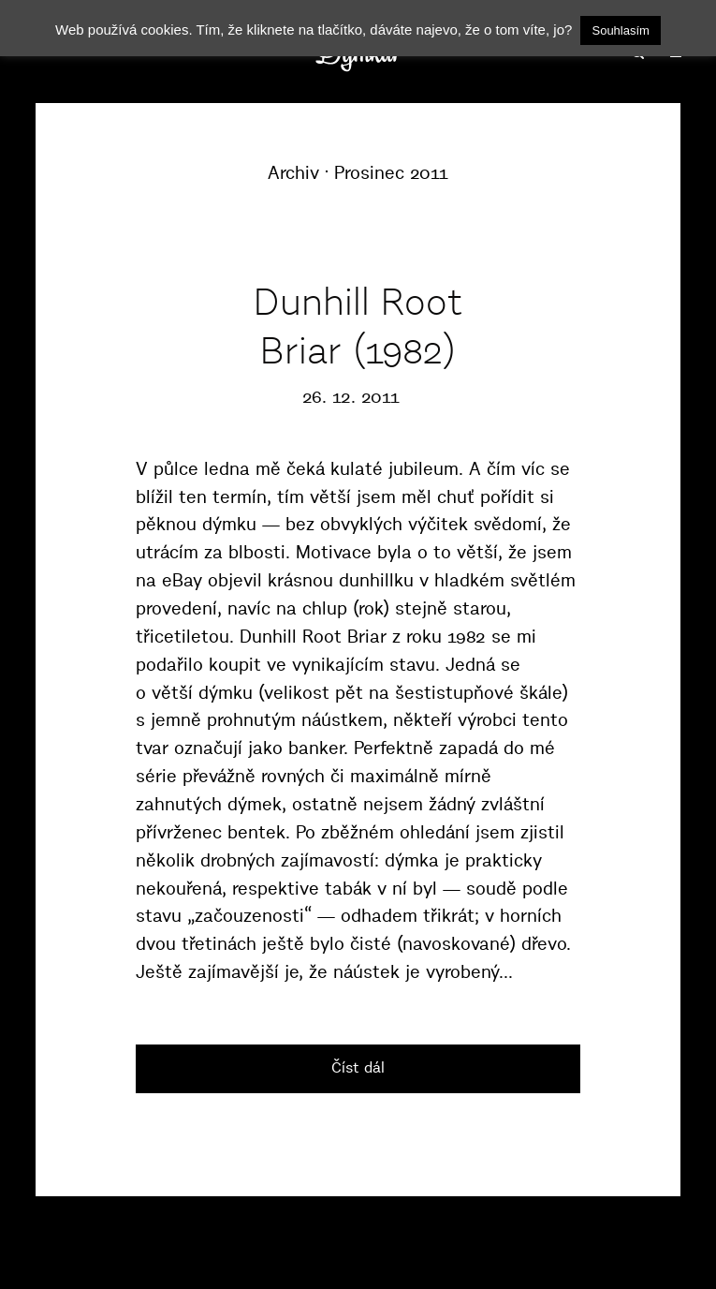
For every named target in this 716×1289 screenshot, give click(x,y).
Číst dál (358, 1067)
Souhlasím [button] (620, 30)
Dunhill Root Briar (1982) (358, 326)
